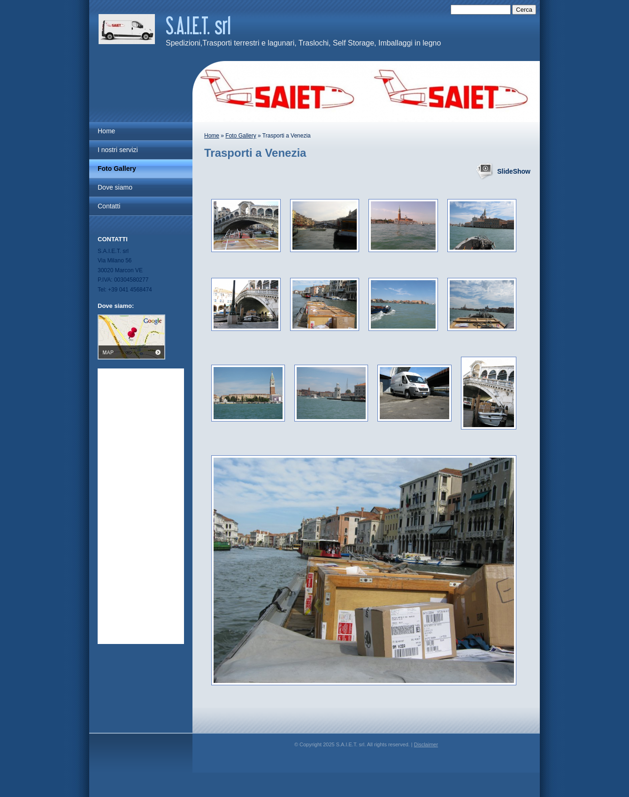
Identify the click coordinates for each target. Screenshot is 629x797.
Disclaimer (426, 744)
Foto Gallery (240, 135)
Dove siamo (115, 187)
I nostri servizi (118, 149)
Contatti (109, 206)
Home (211, 135)
